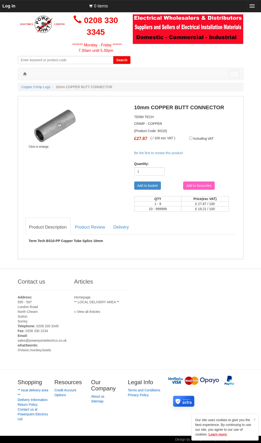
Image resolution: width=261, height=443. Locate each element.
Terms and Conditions (144, 390)
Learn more (217, 434)
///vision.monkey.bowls (34, 350)
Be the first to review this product (158, 153)
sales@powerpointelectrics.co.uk (42, 340)
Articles (83, 281)
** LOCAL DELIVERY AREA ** (96, 302)
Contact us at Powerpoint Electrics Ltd (33, 414)
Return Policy (28, 405)
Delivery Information (33, 400)
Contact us (31, 281)
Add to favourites (199, 186)
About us (97, 396)
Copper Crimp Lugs (35, 87)
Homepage (82, 297)
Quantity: (140, 164)
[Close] (254, 419)
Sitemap (97, 401)
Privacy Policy (138, 395)
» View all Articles (87, 312)
